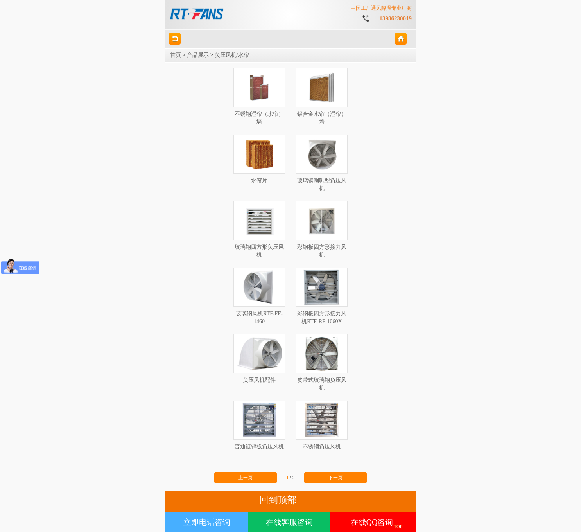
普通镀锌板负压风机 (259, 425)
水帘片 (259, 159)
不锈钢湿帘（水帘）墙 (259, 96)
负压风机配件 (259, 358)
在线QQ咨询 (372, 522)
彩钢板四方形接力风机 (322, 229)
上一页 (245, 477)
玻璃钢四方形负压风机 (259, 229)
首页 (175, 55)
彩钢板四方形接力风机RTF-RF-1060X (322, 296)
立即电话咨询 (206, 522)
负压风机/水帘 (232, 55)
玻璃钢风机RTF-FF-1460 (259, 296)
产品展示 (198, 55)
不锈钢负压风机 (322, 425)
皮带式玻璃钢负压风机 (322, 362)
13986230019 (396, 18)
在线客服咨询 (289, 522)
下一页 (335, 477)
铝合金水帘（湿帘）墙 (322, 96)
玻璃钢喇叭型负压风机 (322, 163)
